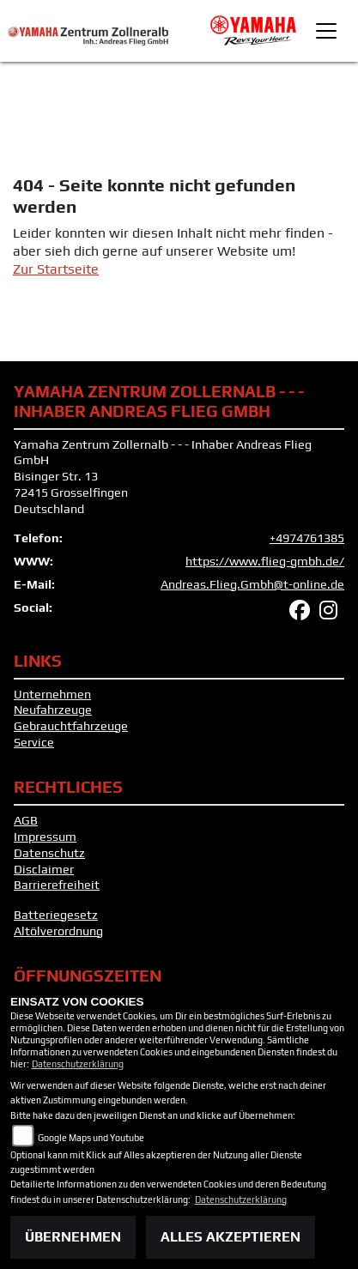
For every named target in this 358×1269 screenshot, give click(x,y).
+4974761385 (307, 538)
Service (34, 742)
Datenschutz (49, 853)
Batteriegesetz (56, 915)
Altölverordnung (58, 931)
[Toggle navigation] (326, 31)
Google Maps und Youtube (91, 1138)
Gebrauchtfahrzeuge (71, 726)
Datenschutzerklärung (78, 1064)
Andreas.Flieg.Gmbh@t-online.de (252, 584)
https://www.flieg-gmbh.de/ (264, 561)
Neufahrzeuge (53, 709)
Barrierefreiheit (57, 884)
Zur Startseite (56, 269)
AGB (26, 820)
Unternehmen (52, 694)
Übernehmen (73, 1237)
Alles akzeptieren (230, 1237)
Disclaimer (44, 869)
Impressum (45, 836)
